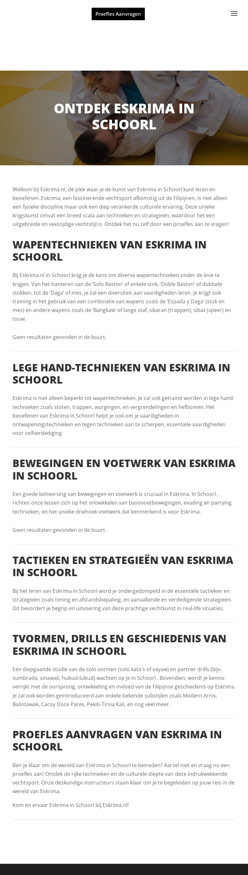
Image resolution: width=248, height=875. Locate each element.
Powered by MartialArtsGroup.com (102, 860)
